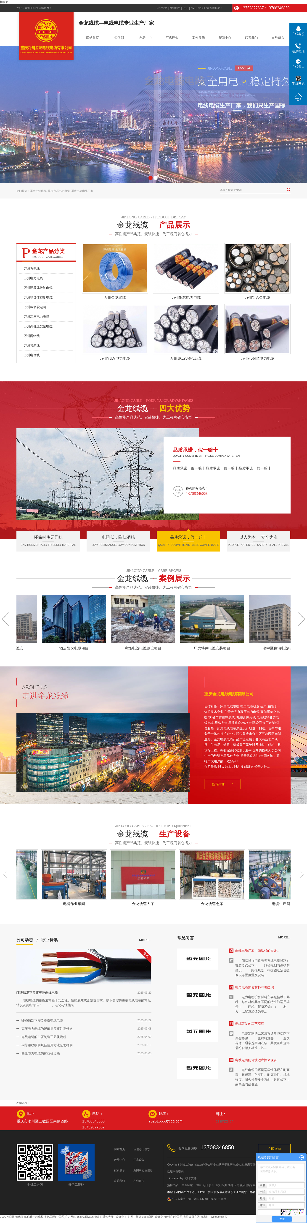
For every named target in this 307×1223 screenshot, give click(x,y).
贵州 (211, 1185)
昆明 (243, 1185)
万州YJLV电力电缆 (115, 358)
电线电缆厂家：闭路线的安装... (257, 951)
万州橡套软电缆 (35, 307)
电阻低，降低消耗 (118, 537)
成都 (230, 1185)
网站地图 (174, 8)
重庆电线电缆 (38, 191)
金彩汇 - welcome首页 (214, 1216)
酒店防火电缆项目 (75, 648)
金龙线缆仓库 (213, 904)
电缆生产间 (282, 904)
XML (193, 8)
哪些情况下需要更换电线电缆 (37, 993)
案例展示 (198, 38)
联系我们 (251, 38)
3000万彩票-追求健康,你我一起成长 (21, 1216)
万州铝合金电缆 (257, 297)
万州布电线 (32, 268)
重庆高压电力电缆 (59, 191)
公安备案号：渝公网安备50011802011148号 (196, 1199)
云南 (236, 1185)
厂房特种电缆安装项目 (213, 648)
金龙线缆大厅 (144, 904)
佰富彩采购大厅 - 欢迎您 (109, 1216)
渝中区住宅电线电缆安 (282, 648)
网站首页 (92, 38)
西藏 (255, 1185)
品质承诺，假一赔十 (195, 450)
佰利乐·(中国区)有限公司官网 (182, 1216)
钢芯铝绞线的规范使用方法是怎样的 (47, 1045)
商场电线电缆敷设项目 (144, 648)
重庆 (199, 1185)
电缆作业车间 (75, 904)
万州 (205, 1185)
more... (145, 940)
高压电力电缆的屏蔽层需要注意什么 (47, 1028)
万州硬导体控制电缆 (38, 288)
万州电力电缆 (33, 278)
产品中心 (145, 38)
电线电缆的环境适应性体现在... (257, 1060)
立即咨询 (274, 1149)
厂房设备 (172, 38)
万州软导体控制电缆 (38, 297)
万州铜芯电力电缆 (186, 297)
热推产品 (172, 1185)
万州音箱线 (32, 345)
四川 (224, 1185)
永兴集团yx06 (85, 1216)
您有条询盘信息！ (210, 8)
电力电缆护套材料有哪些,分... (256, 987)
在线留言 (278, 38)
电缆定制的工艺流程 (249, 1023)
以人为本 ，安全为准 (258, 537)
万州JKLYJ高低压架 (186, 358)
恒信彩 (4, 2)
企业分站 (161, 8)
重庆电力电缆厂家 (82, 191)
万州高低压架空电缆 (38, 326)
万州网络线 (32, 336)
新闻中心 (225, 38)
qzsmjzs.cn (224, 1121)
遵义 (218, 1185)
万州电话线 (32, 355)
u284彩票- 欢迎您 (152, 1216)
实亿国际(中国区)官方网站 (60, 1216)
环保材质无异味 (48, 537)
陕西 (249, 1185)
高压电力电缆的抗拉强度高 (40, 1053)
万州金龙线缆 (115, 297)
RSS (185, 8)
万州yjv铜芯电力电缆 (257, 358)
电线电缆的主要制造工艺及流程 (43, 1037)
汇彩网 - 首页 (133, 1216)
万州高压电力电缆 (36, 316)
